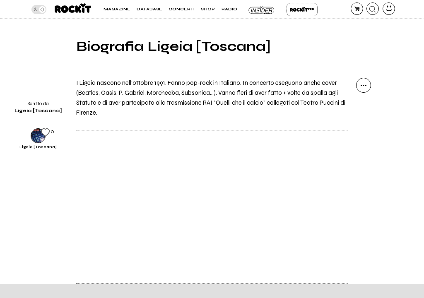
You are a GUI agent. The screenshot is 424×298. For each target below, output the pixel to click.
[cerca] (372, 8)
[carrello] (357, 8)
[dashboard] (389, 8)
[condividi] (363, 85)
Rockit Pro (302, 9)
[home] (73, 9)
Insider (261, 9)
